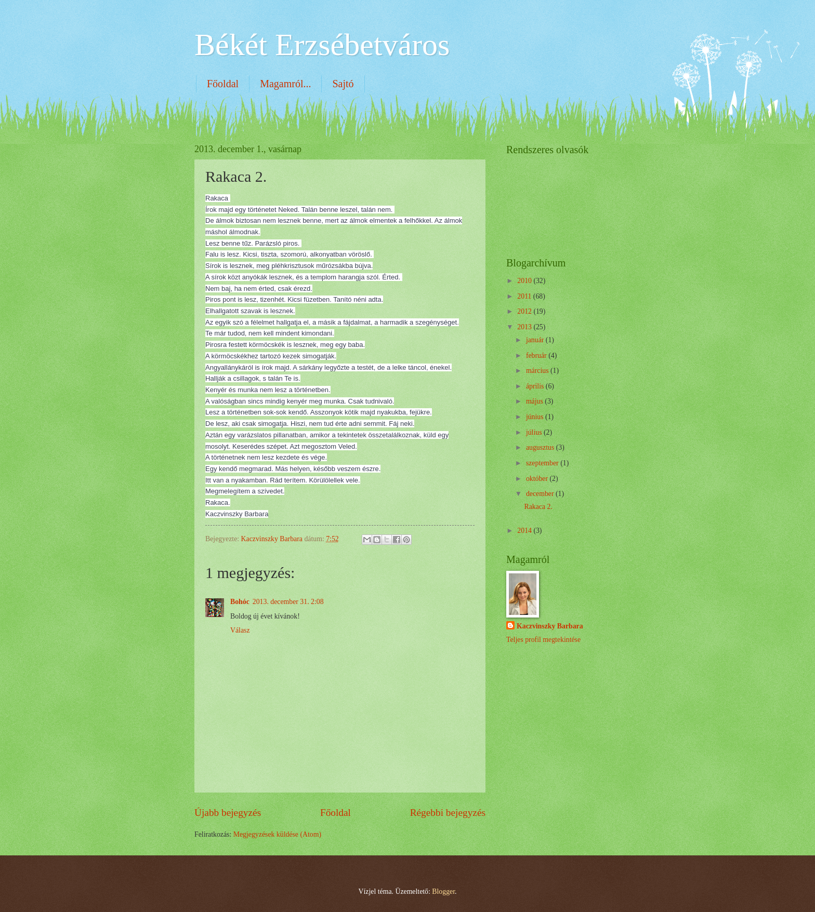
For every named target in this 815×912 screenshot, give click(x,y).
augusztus (541, 447)
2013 (525, 327)
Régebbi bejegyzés (447, 812)
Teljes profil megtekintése (543, 639)
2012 (525, 311)
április (536, 386)
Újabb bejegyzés (227, 812)
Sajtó (342, 83)
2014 (525, 530)
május (535, 401)
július (535, 432)
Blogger (443, 891)
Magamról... (285, 83)
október (538, 478)
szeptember (543, 463)
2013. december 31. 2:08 (288, 602)
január (536, 340)
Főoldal (223, 83)
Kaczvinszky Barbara (550, 626)
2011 (525, 296)
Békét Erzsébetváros (322, 45)
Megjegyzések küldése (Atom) (277, 834)
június (535, 417)
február (537, 355)
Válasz (240, 630)
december (541, 494)
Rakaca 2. (538, 507)
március (538, 370)
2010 (525, 281)
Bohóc (239, 602)
